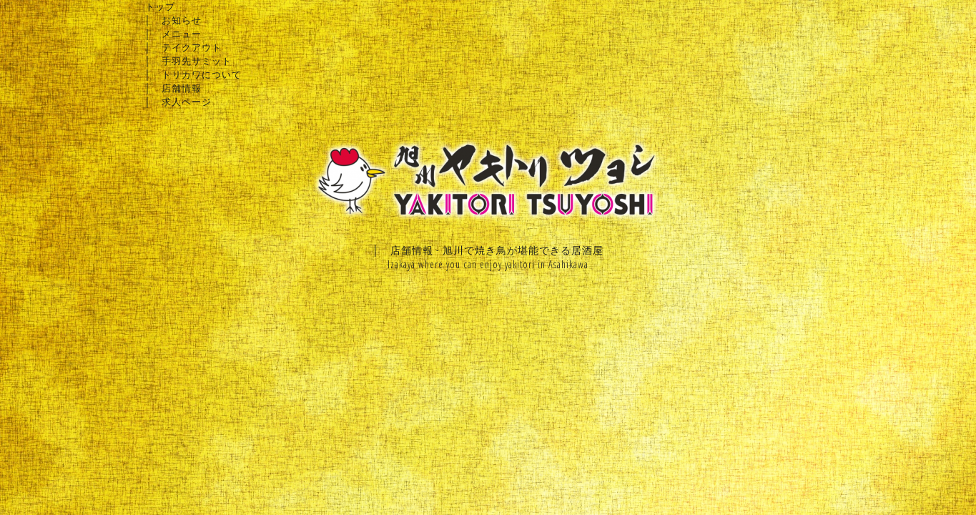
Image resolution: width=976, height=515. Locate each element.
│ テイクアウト (183, 47)
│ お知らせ (173, 20)
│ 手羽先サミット (188, 60)
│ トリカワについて (193, 74)
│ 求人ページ (178, 101)
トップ (160, 6)
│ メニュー (173, 33)
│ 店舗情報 (173, 88)
